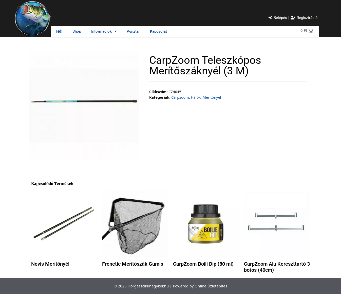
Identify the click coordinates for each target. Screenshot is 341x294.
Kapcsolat (158, 31)
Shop (76, 31)
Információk (104, 31)
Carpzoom (180, 97)
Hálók (196, 97)
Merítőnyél (212, 97)
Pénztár (133, 31)
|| (59, 31)
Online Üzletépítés (211, 285)
